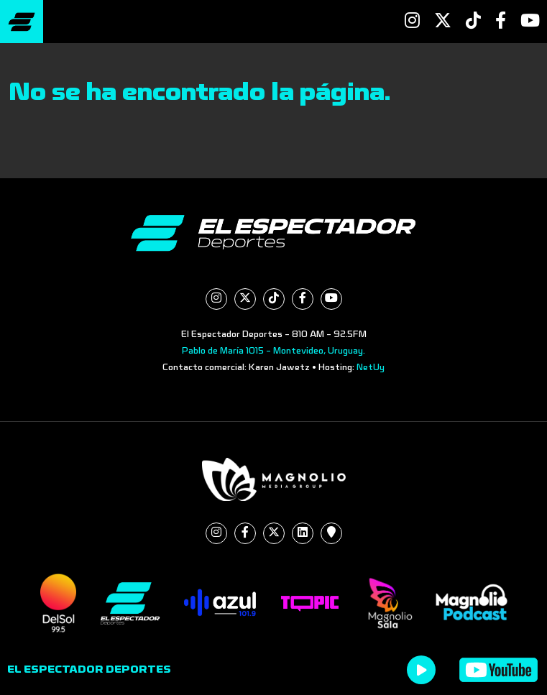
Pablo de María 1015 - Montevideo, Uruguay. (273, 351)
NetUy (371, 367)
